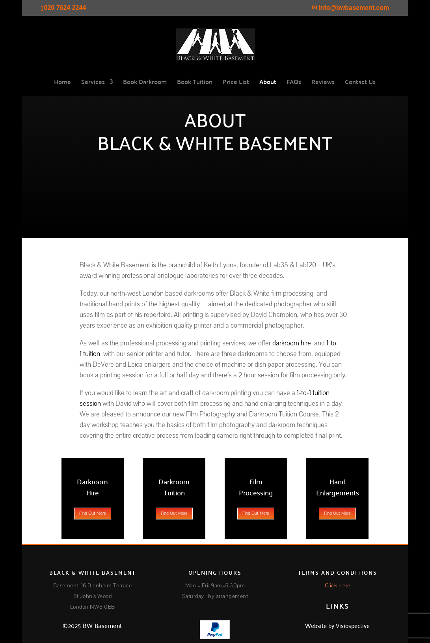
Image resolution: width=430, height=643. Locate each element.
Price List (236, 83)
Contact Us (360, 83)
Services (93, 83)
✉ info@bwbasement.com (350, 8)
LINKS (337, 605)
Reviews (323, 83)
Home (62, 83)
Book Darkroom (145, 83)
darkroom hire (291, 343)
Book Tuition (194, 83)
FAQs (294, 83)
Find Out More (92, 513)
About (267, 83)
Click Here (337, 585)
